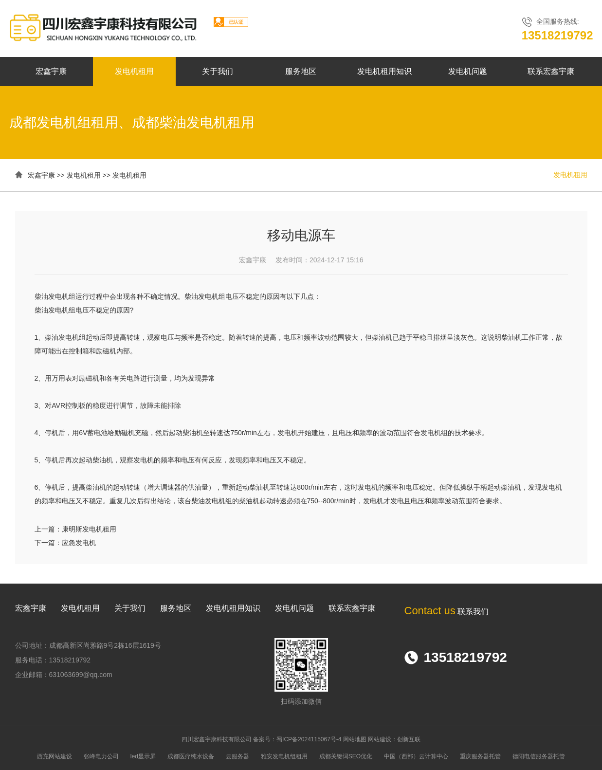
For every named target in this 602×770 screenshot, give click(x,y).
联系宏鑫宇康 (551, 71)
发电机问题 (467, 71)
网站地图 (354, 739)
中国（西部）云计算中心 (416, 756)
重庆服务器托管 (480, 756)
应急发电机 (79, 543)
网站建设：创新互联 (394, 739)
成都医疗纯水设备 (190, 756)
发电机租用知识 (384, 71)
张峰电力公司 (101, 756)
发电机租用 (134, 71)
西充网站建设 (54, 756)
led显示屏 (143, 756)
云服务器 (237, 756)
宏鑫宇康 (51, 71)
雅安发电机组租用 (284, 756)
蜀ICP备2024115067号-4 (308, 739)
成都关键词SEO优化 (345, 756)
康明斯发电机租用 (89, 529)
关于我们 (217, 71)
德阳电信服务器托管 (538, 756)
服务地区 (300, 71)
